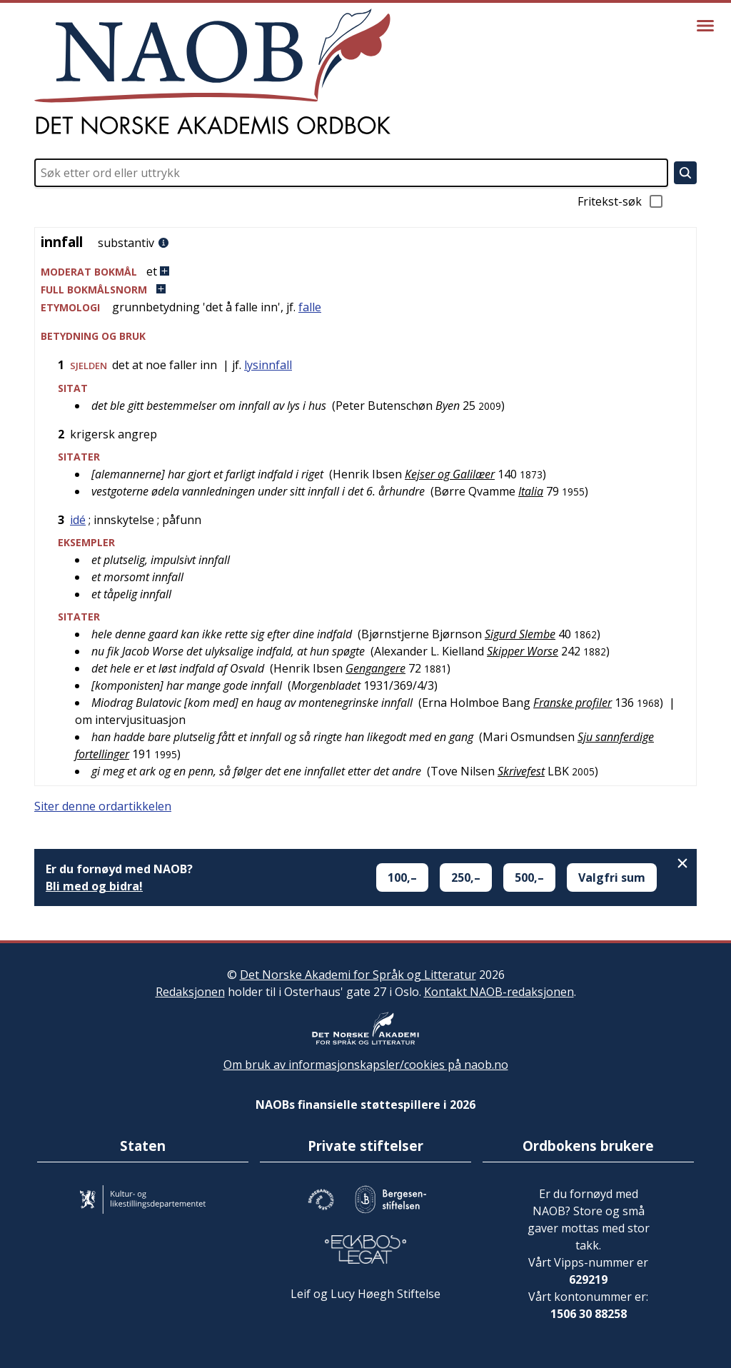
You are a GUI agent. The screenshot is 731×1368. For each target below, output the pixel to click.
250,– (465, 877)
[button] (365, 272)
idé (78, 520)
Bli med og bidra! (94, 886)
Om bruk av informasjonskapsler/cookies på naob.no (365, 1064)
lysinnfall (268, 365)
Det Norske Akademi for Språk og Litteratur (358, 974)
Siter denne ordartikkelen (102, 806)
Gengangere (375, 668)
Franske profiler (572, 702)
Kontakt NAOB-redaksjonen (499, 992)
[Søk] (685, 172)
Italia (530, 491)
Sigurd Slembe (520, 634)
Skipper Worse (522, 651)
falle (309, 307)
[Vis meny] (705, 26)
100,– (402, 877)
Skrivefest (521, 771)
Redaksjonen (190, 992)
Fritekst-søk (621, 201)
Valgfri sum (611, 877)
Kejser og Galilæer (450, 474)
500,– (529, 877)
